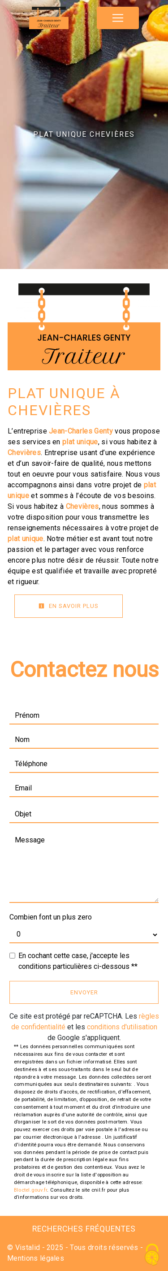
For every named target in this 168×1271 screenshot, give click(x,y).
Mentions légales (35, 1258)
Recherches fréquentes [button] (84, 1228)
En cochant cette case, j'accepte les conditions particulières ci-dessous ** (78, 961)
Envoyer (84, 992)
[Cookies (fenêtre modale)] (152, 1255)
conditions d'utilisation (122, 1027)
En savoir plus (69, 606)
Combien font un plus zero (50, 917)
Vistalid (27, 1247)
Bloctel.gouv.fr (30, 1190)
